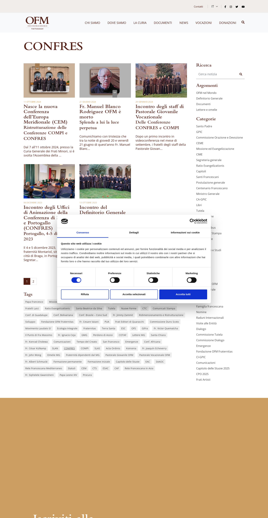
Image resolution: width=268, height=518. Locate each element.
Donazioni (227, 23)
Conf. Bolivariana (63, 315)
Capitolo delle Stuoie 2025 (213, 368)
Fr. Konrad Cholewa (36, 341)
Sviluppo (30, 321)
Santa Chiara (158, 335)
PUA (107, 321)
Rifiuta (85, 294)
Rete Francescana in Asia (139, 368)
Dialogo (201, 329)
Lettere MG (138, 335)
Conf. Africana (152, 341)
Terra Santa (108, 328)
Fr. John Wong (33, 355)
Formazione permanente (67, 361)
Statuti (71, 368)
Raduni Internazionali (210, 318)
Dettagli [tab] (134, 232)
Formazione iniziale (99, 361)
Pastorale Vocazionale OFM (154, 355)
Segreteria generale (209, 160)
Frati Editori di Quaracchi (129, 321)
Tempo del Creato (87, 341)
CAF (117, 368)
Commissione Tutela (209, 334)
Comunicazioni (62, 341)
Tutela (111, 308)
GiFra (145, 328)
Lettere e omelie (206, 110)
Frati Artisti (203, 380)
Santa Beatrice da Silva (89, 308)
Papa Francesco (34, 301)
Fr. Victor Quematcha (166, 328)
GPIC (199, 132)
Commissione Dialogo (210, 340)
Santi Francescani (207, 177)
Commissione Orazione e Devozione (219, 137)
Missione (54, 301)
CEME (199, 143)
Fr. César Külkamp (35, 348)
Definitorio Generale (209, 98)
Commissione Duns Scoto (164, 321)
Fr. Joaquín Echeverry (154, 348)
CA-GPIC (201, 199)
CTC (144, 308)
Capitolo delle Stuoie (127, 361)
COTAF (122, 335)
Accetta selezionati (133, 294)
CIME (199, 154)
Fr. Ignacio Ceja (67, 335)
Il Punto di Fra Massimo (38, 335)
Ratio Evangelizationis (57, 308)
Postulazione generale (210, 182)
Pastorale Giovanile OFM (119, 355)
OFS (133, 328)
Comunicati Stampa (164, 308)
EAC (147, 361)
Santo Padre (204, 126)
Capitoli (201, 171)
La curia (139, 23)
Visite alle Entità (206, 323)
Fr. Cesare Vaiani (89, 321)
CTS (94, 368)
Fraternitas (89, 328)
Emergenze (131, 341)
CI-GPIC (201, 357)
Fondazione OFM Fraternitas (57, 321)
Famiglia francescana (209, 306)
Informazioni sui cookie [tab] (185, 232)
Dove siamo (117, 23)
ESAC (106, 368)
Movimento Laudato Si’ (38, 328)
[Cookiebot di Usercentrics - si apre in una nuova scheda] (192, 221)
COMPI (85, 348)
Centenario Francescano (212, 188)
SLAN (55, 348)
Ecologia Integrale (67, 328)
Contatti (198, 6)
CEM (83, 368)
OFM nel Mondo (206, 93)
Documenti (163, 23)
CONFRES (69, 348)
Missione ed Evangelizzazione (215, 149)
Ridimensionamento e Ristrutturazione (161, 315)
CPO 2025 (202, 374)
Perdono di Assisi (103, 335)
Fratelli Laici (32, 308)
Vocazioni (204, 23)
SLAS (97, 348)
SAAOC (160, 361)
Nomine (201, 312)
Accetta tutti (183, 294)
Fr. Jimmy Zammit (123, 315)
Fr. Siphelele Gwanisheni (39, 375)
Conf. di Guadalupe (36, 315)
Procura (87, 375)
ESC (123, 328)
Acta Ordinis (113, 348)
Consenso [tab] (82, 232)
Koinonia (131, 348)
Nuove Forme (128, 308)
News (183, 23)
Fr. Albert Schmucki (36, 361)
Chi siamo (92, 23)
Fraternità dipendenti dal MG (82, 355)
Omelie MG (53, 355)
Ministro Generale (207, 194)
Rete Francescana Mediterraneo (43, 368)
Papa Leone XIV (68, 375)
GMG (84, 335)
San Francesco (111, 341)
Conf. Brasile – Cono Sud (93, 315)
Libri (199, 205)
